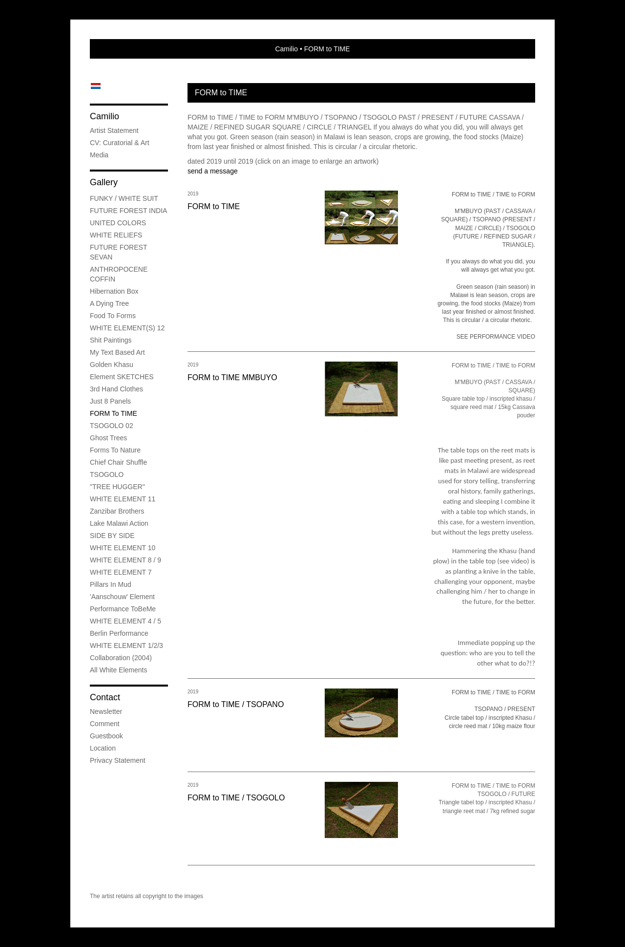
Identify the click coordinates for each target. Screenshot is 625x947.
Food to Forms (113, 316)
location (103, 748)
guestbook (106, 736)
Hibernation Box (114, 291)
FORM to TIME (113, 413)
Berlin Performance (119, 633)
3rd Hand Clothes (116, 389)
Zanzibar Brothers (117, 511)
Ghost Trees (108, 438)
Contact (105, 697)
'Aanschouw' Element (122, 597)
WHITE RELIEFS (116, 235)
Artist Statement (114, 130)
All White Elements (118, 670)
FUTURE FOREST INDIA (128, 211)
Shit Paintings (111, 340)
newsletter (106, 711)
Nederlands (95, 86)
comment (105, 724)
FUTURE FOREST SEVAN (118, 252)
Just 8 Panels (110, 401)
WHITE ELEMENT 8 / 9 (125, 560)
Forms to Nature (115, 450)
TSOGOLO (107, 474)
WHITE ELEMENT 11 (122, 499)
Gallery (104, 182)
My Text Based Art (117, 352)
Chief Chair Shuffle (118, 462)
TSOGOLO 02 (111, 426)
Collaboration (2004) (121, 658)
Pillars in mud (110, 584)
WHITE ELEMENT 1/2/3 (126, 645)
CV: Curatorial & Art (119, 143)
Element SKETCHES (122, 377)
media (99, 155)
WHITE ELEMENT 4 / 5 (125, 621)
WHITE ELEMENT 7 (121, 572)
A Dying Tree (109, 303)
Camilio (286, 49)
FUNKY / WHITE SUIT (124, 198)
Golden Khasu (111, 364)
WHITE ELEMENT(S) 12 (127, 328)
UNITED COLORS (118, 223)
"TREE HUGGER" (117, 487)
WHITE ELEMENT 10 (122, 548)
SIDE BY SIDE (112, 535)
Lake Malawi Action (119, 523)
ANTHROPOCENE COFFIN (118, 274)
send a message (213, 171)
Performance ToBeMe (123, 609)
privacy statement (118, 760)
